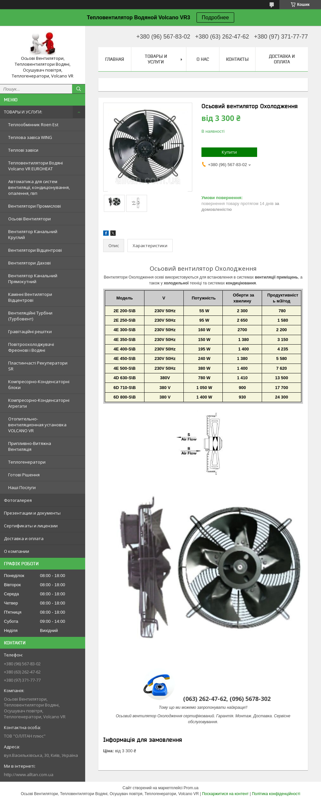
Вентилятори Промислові (34, 206)
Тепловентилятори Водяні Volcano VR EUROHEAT (35, 166)
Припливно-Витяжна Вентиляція (29, 446)
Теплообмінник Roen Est (33, 125)
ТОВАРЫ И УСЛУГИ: (23, 112)
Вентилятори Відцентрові (35, 250)
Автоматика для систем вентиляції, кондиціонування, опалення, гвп (39, 187)
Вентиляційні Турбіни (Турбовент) (30, 316)
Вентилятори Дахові (29, 263)
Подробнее (215, 17)
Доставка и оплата (24, 538)
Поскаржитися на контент (225, 793)
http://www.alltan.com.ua (28, 774)
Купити (229, 152)
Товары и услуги (156, 59)
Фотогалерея (18, 500)
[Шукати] (78, 89)
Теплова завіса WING (30, 137)
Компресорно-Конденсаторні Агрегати (38, 403)
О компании (16, 551)
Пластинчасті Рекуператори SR (37, 366)
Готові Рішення (24, 475)
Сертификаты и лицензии (31, 526)
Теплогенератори (27, 462)
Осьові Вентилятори (29, 219)
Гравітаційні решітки (30, 331)
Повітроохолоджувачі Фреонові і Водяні (31, 347)
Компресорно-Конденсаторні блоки (38, 384)
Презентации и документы (32, 513)
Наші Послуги (22, 487)
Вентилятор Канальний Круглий (32, 234)
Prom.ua (191, 788)
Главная (114, 59)
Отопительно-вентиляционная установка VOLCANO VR (37, 425)
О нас (203, 59)
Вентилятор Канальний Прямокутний (32, 278)
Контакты (237, 59)
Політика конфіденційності (276, 793)
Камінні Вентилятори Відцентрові (30, 297)
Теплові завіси (23, 150)
